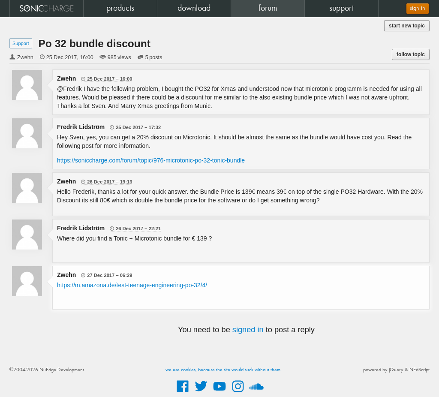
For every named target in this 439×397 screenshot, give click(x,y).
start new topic (407, 26)
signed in (248, 329)
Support (20, 43)
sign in (417, 8)
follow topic (411, 54)
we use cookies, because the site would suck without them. (223, 370)
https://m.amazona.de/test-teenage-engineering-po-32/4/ (132, 285)
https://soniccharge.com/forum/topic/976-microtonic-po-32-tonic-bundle (151, 160)
